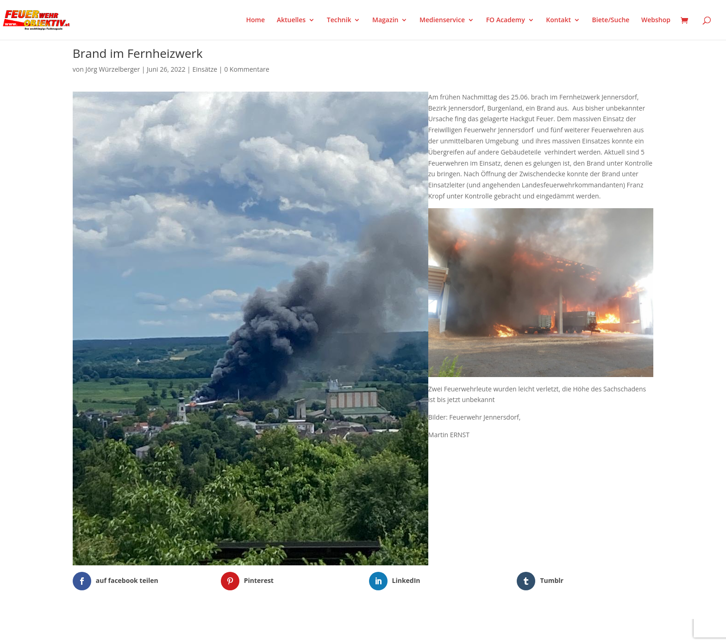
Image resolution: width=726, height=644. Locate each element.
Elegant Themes (118, 631)
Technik (339, 20)
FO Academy (505, 20)
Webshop (655, 20)
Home (255, 20)
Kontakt (558, 20)
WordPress (181, 631)
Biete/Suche (611, 20)
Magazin (385, 20)
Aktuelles (291, 20)
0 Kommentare (246, 69)
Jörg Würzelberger (112, 69)
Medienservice (442, 20)
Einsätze (204, 69)
